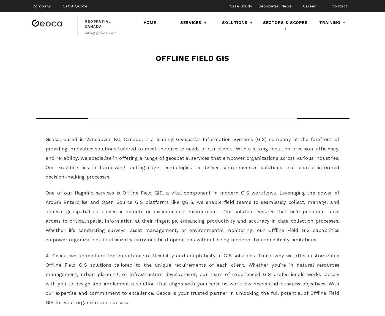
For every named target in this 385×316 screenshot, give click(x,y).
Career (309, 6)
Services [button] (193, 23)
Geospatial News (275, 6)
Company (41, 6)
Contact (340, 6)
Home (150, 22)
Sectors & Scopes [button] (285, 26)
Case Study (241, 6)
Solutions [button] (237, 23)
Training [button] (332, 23)
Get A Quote (75, 6)
